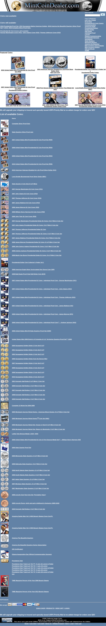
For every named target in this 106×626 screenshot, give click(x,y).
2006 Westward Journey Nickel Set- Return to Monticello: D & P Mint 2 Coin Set (38, 429)
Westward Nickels (91, 42)
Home (27, 623)
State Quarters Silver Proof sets (22, 132)
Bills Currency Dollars (92, 47)
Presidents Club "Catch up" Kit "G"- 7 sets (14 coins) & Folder (33, 568)
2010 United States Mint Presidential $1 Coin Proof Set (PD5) (18, 71)
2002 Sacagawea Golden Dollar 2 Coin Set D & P (28, 354)
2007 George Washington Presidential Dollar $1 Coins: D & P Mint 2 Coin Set (37, 221)
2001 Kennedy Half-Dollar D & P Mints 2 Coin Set (28, 381)
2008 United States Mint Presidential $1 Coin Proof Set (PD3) (32, 147)
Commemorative (90, 25)
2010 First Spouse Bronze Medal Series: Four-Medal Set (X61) (55, 88)
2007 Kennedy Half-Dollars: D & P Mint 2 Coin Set (28, 390)
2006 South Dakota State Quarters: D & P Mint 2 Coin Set (31, 475)
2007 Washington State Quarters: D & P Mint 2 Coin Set (30, 488)
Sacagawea (88, 39)
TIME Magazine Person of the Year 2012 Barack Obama (30, 591)
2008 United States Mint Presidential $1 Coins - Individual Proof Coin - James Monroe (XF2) (42, 314)
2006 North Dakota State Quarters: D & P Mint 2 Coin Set (31, 470)
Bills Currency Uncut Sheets (94, 45)
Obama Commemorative (93, 36)
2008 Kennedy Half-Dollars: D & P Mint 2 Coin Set (28, 395)
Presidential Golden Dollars (18, 90)
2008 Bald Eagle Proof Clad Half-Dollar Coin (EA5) (28, 274)
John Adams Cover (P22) (31, 32)
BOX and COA (55, 72)
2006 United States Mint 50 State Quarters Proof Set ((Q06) (31, 331)
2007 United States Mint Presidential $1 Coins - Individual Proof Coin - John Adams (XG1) (42, 289)
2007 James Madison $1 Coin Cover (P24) (26, 203)
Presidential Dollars (91, 28)
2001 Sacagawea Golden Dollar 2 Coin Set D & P (28, 350)
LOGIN (67, 608)
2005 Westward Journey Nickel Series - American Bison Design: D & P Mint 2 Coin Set (41, 412)
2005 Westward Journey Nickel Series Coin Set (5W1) (30, 418)
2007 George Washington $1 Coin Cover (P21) (90, 105)
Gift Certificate (90, 49)
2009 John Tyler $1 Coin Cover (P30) (18, 105)
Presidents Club (17, 561)
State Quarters (90, 41)
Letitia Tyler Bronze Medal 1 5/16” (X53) (25, 434)
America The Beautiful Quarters (22, 538)
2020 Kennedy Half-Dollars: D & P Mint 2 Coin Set (28, 509)
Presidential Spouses (92, 38)
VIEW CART (59, 608)
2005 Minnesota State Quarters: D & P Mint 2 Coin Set (30, 456)
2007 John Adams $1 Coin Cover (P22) (55, 105)
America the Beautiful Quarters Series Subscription (29, 545)
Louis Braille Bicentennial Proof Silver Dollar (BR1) (90, 88)
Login (72, 623)
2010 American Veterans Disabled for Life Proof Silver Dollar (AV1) (55, 70)
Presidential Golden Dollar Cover (55, 106)
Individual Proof (90, 33)
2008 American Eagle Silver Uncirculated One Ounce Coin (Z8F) (33, 269)
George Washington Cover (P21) (11, 32)
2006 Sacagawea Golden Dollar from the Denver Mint (29, 359)
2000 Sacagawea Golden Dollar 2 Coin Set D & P (28, 345)
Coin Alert (33, 623)
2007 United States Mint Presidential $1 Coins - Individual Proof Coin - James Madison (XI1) (42, 306)
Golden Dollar (89, 30)
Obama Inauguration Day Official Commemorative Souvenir (32, 554)
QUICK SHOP (40, 608)
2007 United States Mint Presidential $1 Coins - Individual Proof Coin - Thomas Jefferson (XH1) (43, 297)
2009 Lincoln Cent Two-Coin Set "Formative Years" (29, 495)
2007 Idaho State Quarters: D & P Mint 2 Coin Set (28, 479)
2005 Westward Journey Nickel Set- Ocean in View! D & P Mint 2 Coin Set (36, 425)
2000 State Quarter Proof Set (21, 447)
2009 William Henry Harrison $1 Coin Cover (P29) (28, 212)
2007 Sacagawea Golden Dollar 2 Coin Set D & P (28, 363)
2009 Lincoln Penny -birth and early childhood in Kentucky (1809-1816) (35, 503)
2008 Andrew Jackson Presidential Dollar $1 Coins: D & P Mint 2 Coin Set (36, 251)
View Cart (78, 623)
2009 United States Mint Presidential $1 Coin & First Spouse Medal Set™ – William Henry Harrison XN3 (46, 440)
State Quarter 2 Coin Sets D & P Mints (24, 184)
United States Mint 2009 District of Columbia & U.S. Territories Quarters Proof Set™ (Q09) (42, 339)
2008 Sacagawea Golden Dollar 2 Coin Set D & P (28, 368)
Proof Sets (88, 22)
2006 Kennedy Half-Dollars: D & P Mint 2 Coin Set (28, 386)
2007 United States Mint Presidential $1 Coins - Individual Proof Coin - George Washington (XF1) (44, 280)
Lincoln (87, 34)
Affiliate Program (58, 623)
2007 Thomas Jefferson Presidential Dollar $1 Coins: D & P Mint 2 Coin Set (37, 234)
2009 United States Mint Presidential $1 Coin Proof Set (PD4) (32, 156)
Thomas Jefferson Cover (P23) (50, 32)
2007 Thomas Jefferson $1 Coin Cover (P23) (26, 198)
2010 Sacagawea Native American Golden (33, 26)
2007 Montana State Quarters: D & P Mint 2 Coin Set (29, 484)
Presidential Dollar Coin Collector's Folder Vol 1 (90, 70)
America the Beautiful (92, 44)
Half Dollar (88, 31)
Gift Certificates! (17, 549)
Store (67, 623)
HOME (87, 50)
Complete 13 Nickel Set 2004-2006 (23, 405)
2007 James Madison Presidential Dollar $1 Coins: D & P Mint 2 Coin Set (36, 238)
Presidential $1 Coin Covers (94, 23)
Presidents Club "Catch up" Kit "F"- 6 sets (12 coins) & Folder (32, 564)
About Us (48, 623)
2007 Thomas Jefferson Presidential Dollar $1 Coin (29, 229)
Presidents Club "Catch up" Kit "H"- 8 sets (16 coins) (29, 570)
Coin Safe (41, 623)
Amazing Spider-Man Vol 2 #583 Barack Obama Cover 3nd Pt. (32, 528)
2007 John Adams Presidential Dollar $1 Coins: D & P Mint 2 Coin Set (35, 225)
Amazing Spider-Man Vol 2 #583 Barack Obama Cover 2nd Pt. (32, 516)
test (13, 574)
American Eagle (90, 26)
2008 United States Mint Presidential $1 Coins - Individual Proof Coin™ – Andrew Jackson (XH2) (44, 322)
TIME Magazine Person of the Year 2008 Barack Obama (30, 580)
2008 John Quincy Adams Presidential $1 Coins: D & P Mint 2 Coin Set (35, 246)
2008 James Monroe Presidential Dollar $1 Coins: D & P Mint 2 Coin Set (36, 242)
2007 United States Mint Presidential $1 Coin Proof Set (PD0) (18, 88)
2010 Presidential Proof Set (9, 26)
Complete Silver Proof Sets (21, 123)
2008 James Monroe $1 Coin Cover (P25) (25, 207)
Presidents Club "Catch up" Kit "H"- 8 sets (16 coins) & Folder (33, 572)
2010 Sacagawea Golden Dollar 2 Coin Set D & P (28, 377)
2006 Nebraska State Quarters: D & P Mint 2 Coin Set (29, 464)
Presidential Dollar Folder (90, 72)
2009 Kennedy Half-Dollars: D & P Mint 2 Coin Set (28, 399)
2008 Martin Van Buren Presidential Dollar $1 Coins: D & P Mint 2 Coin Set (36, 255)
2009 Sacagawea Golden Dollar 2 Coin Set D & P (28, 372)
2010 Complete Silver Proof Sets (19, 28)
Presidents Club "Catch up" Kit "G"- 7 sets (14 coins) (29, 566)
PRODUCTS (50, 608)
